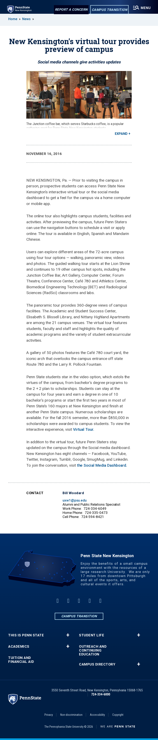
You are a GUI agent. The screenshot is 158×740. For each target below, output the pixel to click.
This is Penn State (26, 635)
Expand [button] (121, 134)
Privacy (48, 714)
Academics (18, 646)
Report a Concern (71, 10)
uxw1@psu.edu (75, 500)
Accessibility (97, 714)
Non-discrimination (71, 714)
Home (12, 19)
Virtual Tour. (83, 429)
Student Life (91, 635)
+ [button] (67, 635)
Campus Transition (109, 10)
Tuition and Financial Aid (21, 660)
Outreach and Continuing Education (93, 650)
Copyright (117, 714)
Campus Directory (97, 664)
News (26, 19)
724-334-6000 (100, 694)
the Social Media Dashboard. (102, 465)
